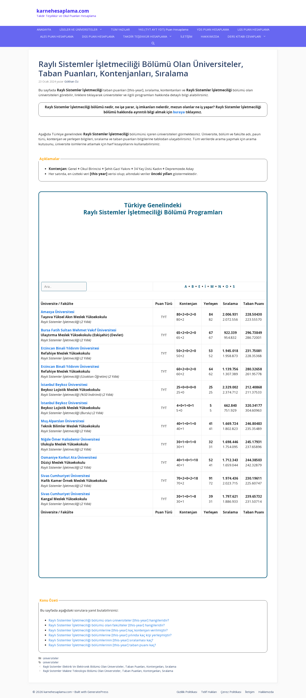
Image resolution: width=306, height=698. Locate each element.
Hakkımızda (266, 692)
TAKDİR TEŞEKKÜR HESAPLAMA (149, 36)
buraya (179, 112)
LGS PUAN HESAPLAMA (253, 29)
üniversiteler (51, 658)
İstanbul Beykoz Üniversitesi (64, 384)
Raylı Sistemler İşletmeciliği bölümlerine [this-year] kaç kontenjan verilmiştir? (108, 630)
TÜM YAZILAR (120, 29)
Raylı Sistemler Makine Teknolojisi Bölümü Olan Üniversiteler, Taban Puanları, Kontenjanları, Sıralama (108, 671)
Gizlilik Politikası (187, 692)
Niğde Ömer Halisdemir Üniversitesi (70, 439)
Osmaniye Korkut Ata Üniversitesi (69, 457)
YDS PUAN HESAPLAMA (213, 29)
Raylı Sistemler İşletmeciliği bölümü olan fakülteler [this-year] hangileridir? (107, 625)
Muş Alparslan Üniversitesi (62, 421)
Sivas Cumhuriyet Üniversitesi (65, 476)
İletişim (249, 692)
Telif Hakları (209, 692)
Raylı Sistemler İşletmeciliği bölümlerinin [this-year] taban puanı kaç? (102, 645)
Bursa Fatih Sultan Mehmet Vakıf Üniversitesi (78, 330)
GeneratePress (97, 692)
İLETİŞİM (186, 36)
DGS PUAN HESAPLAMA (98, 36)
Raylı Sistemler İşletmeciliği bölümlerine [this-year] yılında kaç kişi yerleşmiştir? (110, 635)
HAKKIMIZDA (210, 36)
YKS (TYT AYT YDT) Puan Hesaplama (163, 29)
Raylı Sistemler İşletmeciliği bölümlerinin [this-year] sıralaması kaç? (101, 640)
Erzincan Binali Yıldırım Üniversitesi (70, 348)
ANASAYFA (44, 29)
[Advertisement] (153, 253)
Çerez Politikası (231, 692)
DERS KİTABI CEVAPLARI (249, 36)
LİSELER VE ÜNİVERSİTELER (83, 29)
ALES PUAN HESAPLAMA (56, 36)
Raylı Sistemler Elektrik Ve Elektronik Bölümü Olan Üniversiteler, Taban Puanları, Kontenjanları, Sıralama (109, 666)
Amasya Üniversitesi (57, 312)
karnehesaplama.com (62, 10)
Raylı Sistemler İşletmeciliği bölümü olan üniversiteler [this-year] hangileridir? (109, 620)
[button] (153, 43)
